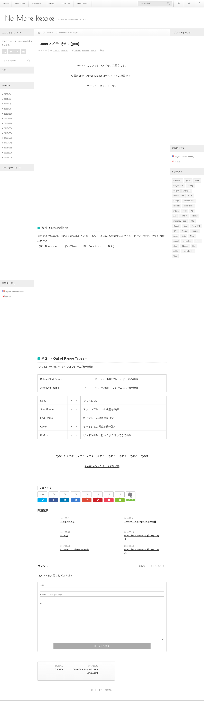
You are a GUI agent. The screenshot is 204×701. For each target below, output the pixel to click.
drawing (195, 216)
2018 (8, 128)
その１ (59, 456)
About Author (77, 3)
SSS (192, 221)
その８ (133, 456)
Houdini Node (178, 196)
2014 (8, 148)
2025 (7, 94)
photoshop (187, 241)
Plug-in (93, 50)
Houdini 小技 (188, 251)
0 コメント (127, 569)
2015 (8, 143)
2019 (8, 123)
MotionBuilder (189, 201)
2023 (7, 104)
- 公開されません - (52, 598)
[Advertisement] (17, 225)
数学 (175, 231)
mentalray (177, 180)
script (175, 236)
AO (174, 216)
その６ (112, 456)
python (176, 211)
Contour (184, 231)
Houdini (195, 231)
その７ (123, 456)
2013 (8, 152)
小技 (185, 211)
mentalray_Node (179, 221)
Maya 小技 (196, 226)
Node (197, 180)
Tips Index (34, 3)
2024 (7, 99)
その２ (70, 456)
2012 (8, 157)
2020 (8, 118)
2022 (7, 109)
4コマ (198, 241)
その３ (81, 456)
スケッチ (186, 191)
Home (5, 3)
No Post (64, 50)
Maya (192, 236)
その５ (101, 456)
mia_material (178, 186)
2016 (8, 138)
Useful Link (61, 3)
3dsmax (77, 50)
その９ (144, 456)
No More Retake (29, 18)
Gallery (47, 3)
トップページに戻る (103, 690)
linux (186, 226)
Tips (175, 256)
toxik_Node (188, 206)
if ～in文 (64, 537)
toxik (184, 236)
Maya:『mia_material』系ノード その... (141, 554)
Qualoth (176, 226)
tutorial (176, 241)
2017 (8, 133)
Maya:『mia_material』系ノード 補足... (141, 539)
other (175, 246)
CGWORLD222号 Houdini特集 (74, 552)
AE (192, 211)
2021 (8, 114)
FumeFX (85, 50)
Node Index (19, 3)
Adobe (175, 251)
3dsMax (56, 50)
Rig (193, 246)
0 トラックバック (152, 569)
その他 (188, 180)
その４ (90, 456)
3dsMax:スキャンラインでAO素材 (140, 522)
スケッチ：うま (67, 522)
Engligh (176, 201)
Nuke (190, 196)
